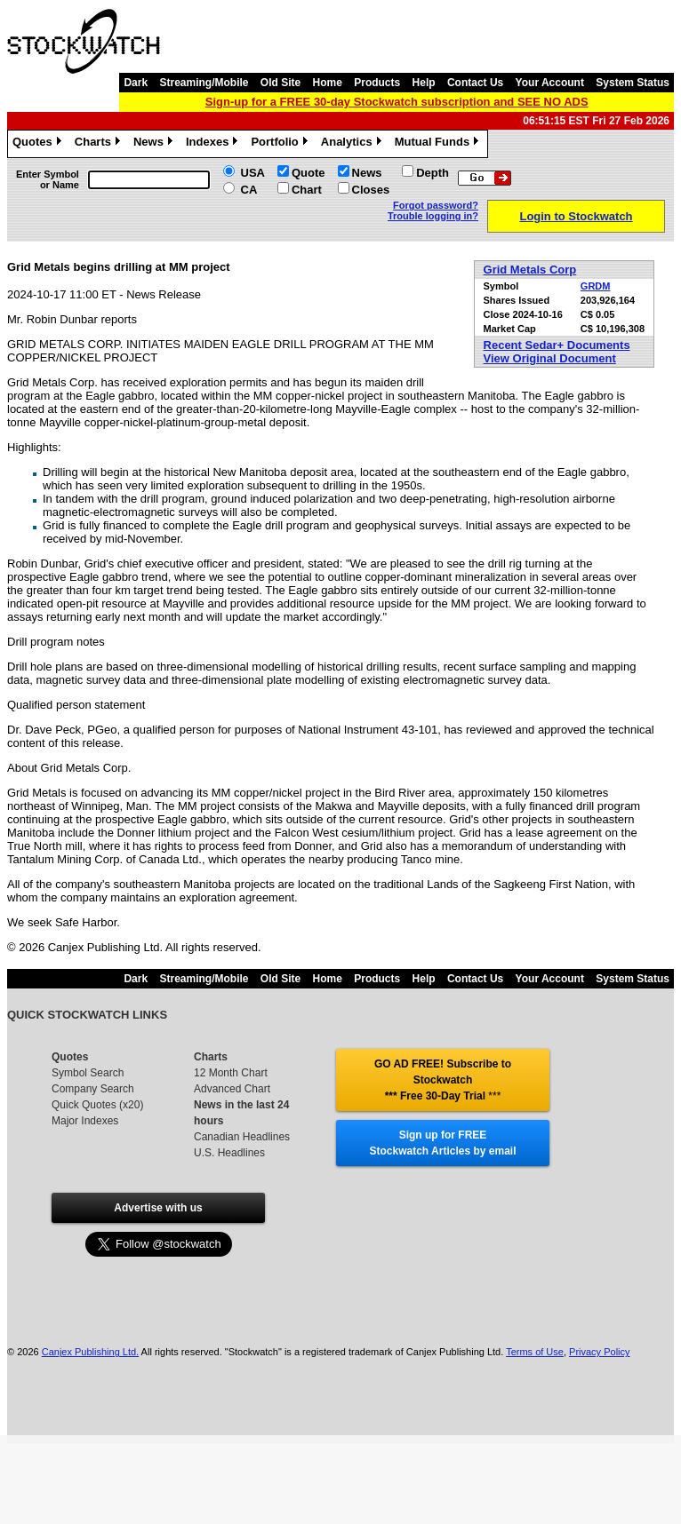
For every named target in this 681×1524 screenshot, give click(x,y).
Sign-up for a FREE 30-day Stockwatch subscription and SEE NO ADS (397, 101)
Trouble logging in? (433, 215)
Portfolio (281, 144)
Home (327, 82)
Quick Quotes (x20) (97, 1105)
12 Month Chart (231, 1073)
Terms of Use (535, 1351)
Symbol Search (88, 1073)
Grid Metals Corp (530, 269)
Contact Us (475, 82)
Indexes (214, 144)
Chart (307, 189)
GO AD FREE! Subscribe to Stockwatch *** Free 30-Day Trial (442, 1080)
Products (377, 82)
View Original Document (550, 358)
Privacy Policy (599, 1351)
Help (424, 82)
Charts (99, 144)
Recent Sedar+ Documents (557, 345)
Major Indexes (85, 1121)
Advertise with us (158, 1208)
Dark (136, 82)
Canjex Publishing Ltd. (90, 1351)
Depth (432, 172)
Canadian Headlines (242, 1137)
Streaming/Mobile (203, 82)
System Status (632, 82)
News (155, 144)
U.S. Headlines (229, 1153)
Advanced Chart (232, 1089)
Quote (308, 172)
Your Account (550, 82)
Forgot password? (435, 205)
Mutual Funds (439, 144)
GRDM (596, 286)
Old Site (280, 82)
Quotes (39, 144)
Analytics (353, 144)
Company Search (93, 1089)
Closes (371, 189)
